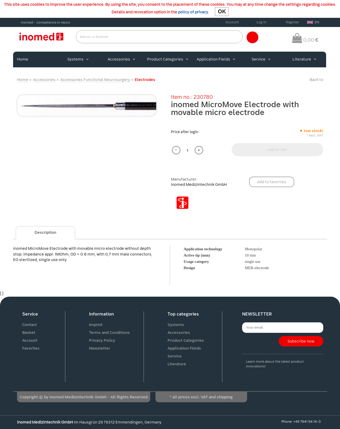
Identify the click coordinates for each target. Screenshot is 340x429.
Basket (28, 332)
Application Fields (216, 59)
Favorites (31, 348)
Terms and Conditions (109, 332)
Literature (304, 59)
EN (313, 22)
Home (22, 59)
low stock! (313, 130)
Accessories (121, 59)
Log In (261, 22)
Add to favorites (271, 181)
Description (45, 232)
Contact (29, 324)
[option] (87, 105)
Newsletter (99, 348)
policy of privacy (193, 12)
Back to (316, 79)
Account (232, 22)
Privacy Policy (102, 340)
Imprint (96, 324)
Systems (78, 59)
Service (261, 59)
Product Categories (167, 59)
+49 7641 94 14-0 (307, 421)
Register (292, 22)
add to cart (277, 149)
